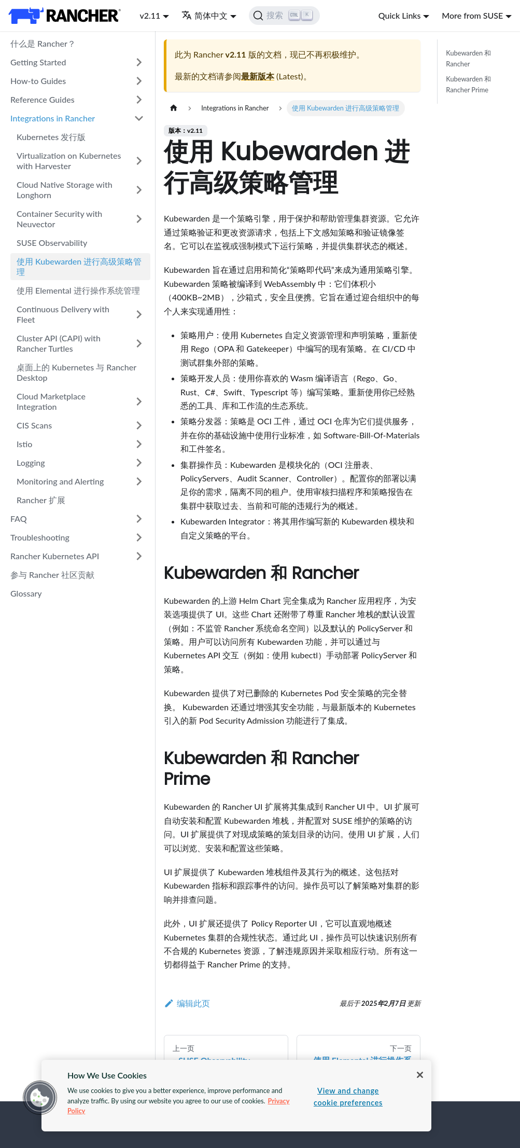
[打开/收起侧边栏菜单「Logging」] (139, 462)
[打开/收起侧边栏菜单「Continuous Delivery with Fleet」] (139, 314)
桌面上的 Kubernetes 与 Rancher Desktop (76, 372)
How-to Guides (38, 81)
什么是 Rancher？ (43, 43)
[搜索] (284, 15)
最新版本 (257, 76)
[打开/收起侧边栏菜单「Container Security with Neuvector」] (139, 218)
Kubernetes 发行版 (51, 137)
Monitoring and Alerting (60, 481)
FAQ (18, 518)
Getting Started (38, 62)
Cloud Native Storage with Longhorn (65, 189)
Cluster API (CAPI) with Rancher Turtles (59, 343)
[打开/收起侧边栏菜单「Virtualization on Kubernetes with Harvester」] (139, 160)
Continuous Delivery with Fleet (63, 314)
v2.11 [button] (149, 15)
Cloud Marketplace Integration (51, 401)
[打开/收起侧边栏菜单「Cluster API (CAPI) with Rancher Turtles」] (139, 343)
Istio (24, 444)
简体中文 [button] (204, 15)
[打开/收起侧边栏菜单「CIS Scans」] (139, 425)
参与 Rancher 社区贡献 (52, 574)
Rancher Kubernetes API (54, 556)
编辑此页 (187, 1003)
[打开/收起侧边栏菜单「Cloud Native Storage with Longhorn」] (139, 189)
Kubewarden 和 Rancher (468, 58)
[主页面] (174, 108)
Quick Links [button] (399, 15)
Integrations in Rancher (52, 118)
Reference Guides (42, 99)
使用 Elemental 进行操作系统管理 (78, 290)
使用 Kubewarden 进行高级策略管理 (79, 266)
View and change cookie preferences (348, 1096)
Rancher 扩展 (41, 500)
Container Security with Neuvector (59, 219)
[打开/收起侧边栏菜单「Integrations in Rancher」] (139, 118)
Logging (31, 462)
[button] (40, 1097)
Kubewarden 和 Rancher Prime (468, 84)
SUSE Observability (52, 242)
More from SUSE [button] (472, 15)
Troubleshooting (39, 537)
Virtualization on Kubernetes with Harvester (69, 160)
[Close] (420, 1074)
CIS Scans (34, 425)
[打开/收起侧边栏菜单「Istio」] (139, 444)
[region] (236, 1095)
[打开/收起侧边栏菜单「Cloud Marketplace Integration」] (139, 401)
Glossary (26, 593)
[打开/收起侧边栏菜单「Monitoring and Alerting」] (139, 481)
